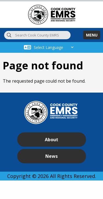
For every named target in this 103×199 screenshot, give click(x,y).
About (51, 140)
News (51, 156)
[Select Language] (55, 47)
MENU (92, 35)
